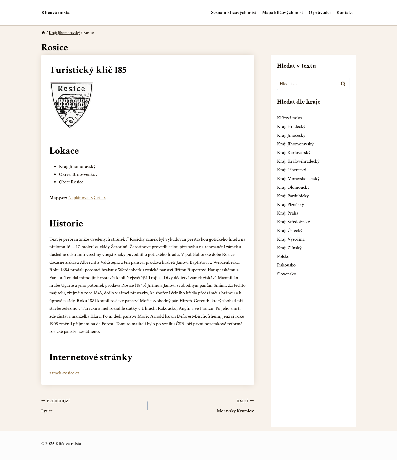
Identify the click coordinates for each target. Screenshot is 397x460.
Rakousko (286, 265)
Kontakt (344, 12)
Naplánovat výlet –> (87, 198)
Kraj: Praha (287, 213)
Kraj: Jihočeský (291, 135)
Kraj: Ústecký (289, 230)
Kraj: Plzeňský (290, 204)
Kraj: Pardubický (293, 196)
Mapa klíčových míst (282, 12)
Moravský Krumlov (203, 405)
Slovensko (286, 274)
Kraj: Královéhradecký (298, 161)
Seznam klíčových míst (233, 12)
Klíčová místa (290, 118)
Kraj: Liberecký (291, 170)
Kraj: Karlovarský (293, 152)
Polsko (283, 256)
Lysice (92, 405)
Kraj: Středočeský (293, 222)
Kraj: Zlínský (289, 248)
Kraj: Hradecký (291, 126)
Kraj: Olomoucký (293, 187)
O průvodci (320, 12)
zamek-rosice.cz (64, 373)
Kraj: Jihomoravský (295, 144)
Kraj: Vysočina (291, 239)
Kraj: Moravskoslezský (298, 179)
